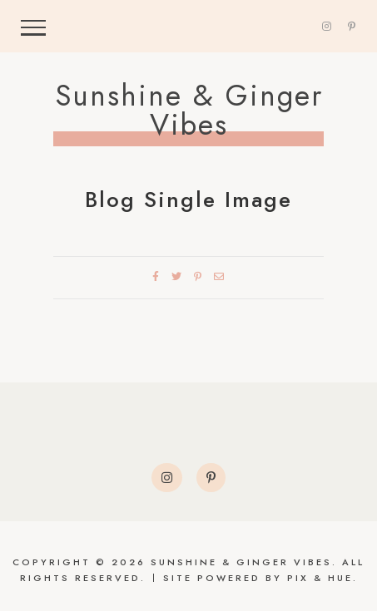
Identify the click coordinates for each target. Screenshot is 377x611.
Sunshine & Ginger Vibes (189, 110)
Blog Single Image (188, 199)
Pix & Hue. (322, 577)
